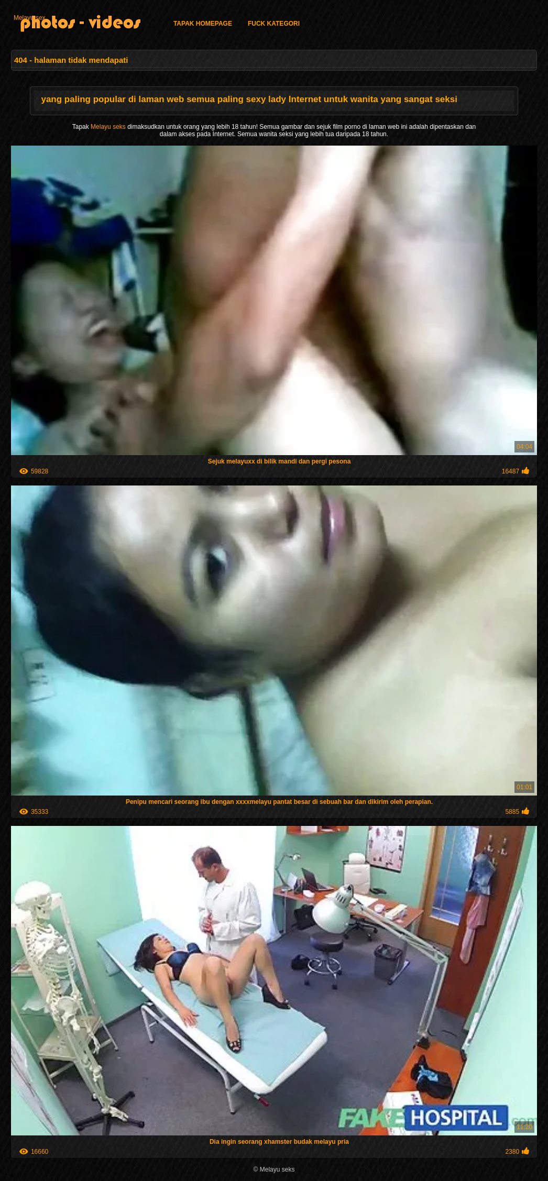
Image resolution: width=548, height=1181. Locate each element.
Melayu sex (30, 17)
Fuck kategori (274, 23)
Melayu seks (109, 126)
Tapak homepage (202, 23)
